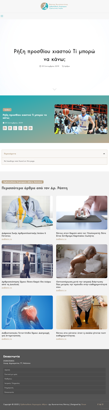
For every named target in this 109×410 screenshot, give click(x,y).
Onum (83, 404)
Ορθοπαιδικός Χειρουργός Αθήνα (33, 404)
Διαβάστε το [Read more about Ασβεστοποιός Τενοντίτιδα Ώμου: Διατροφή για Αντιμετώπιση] (7, 339)
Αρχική (7, 370)
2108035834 (8, 361)
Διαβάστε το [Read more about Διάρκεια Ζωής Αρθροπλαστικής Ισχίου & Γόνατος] (7, 239)
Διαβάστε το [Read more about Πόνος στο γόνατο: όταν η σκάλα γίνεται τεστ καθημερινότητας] (61, 339)
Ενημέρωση (9, 388)
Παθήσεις (8, 379)
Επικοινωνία (9, 392)
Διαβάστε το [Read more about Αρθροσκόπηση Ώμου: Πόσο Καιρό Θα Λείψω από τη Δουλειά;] (7, 288)
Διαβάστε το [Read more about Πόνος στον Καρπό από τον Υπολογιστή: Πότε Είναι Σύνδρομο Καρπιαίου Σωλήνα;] (61, 239)
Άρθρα (67, 66)
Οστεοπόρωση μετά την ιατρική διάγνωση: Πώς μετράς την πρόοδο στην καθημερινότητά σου (81, 284)
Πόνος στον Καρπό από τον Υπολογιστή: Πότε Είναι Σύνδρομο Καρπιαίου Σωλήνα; (81, 234)
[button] (5, 128)
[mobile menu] (2, 16)
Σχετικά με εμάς (11, 374)
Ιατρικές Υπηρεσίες (12, 383)
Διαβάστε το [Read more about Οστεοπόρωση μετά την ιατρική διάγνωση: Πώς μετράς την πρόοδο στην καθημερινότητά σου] (61, 290)
